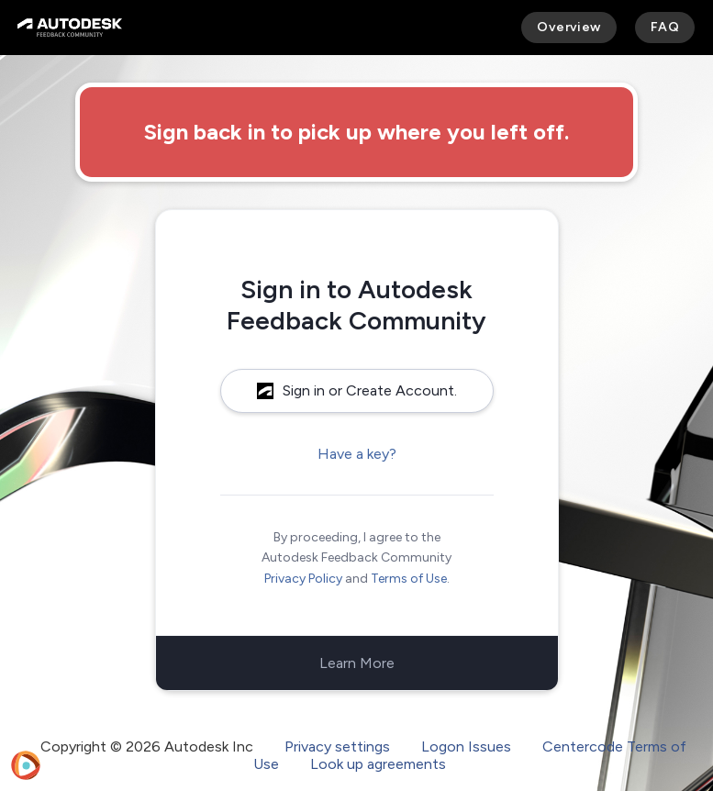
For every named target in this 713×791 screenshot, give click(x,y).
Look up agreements (378, 764)
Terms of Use (409, 578)
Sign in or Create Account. (357, 390)
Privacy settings (337, 746)
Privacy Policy (303, 578)
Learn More (357, 663)
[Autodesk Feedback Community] (69, 27)
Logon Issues (466, 746)
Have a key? (357, 453)
